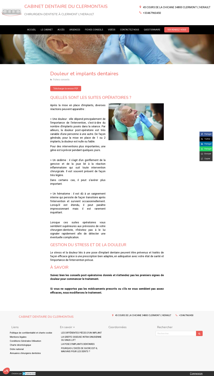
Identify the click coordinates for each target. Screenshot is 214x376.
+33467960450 (152, 12)
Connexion (196, 373)
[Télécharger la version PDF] (65, 88)
